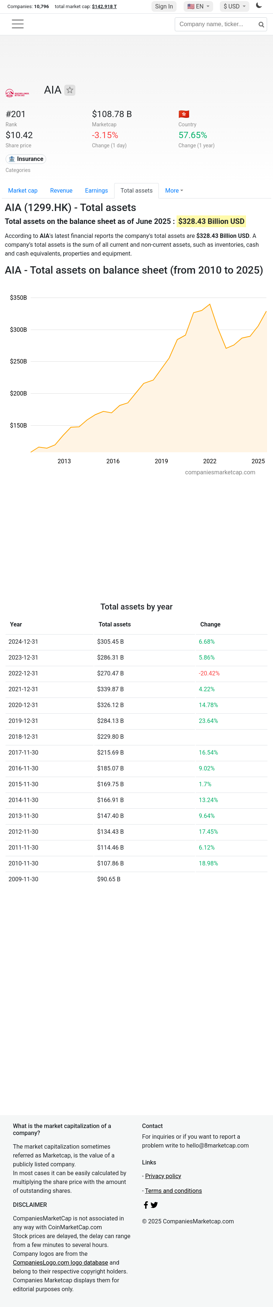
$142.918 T (104, 6)
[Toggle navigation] (18, 24)
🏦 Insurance (25, 158)
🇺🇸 (196, 6)
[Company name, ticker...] (221, 24)
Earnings (96, 190)
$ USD (232, 6)
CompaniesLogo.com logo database (60, 1262)
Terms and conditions (173, 1190)
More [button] (172, 190)
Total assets (136, 190)
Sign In (164, 6)
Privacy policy (163, 1176)
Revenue (61, 190)
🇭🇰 (184, 114)
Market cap (23, 190)
